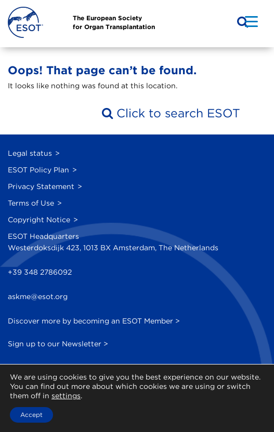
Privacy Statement (41, 186)
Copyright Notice (39, 219)
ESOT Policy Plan (38, 170)
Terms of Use (31, 203)
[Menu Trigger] (251, 21)
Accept (31, 415)
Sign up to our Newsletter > (58, 344)
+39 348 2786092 (40, 272)
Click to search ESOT (171, 113)
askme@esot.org (38, 296)
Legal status (30, 153)
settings (66, 396)
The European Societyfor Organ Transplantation (114, 22)
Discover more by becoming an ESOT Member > (94, 321)
